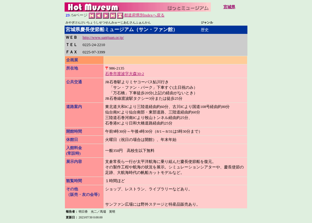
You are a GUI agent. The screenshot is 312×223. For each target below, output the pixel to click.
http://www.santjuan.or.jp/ (103, 37)
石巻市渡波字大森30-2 (124, 73)
